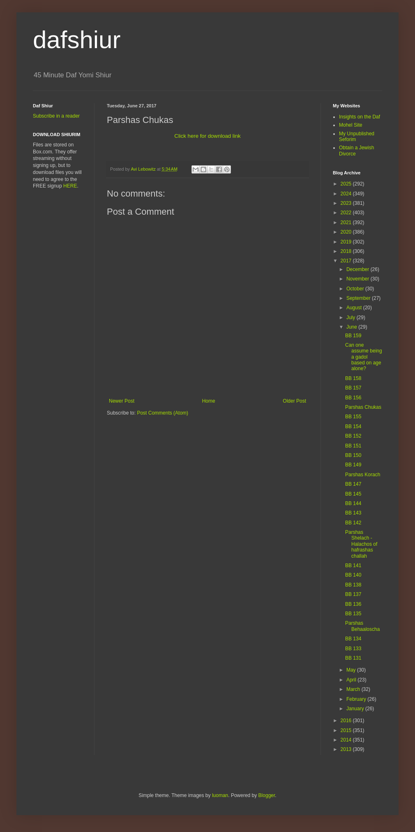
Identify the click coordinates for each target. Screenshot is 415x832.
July (351, 317)
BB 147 (353, 484)
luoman (220, 795)
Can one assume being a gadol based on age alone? (363, 357)
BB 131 (353, 658)
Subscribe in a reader (56, 116)
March (354, 689)
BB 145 (353, 494)
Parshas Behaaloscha (362, 626)
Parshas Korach (362, 474)
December (358, 269)
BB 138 (353, 585)
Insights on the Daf (359, 117)
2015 (347, 730)
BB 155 (353, 416)
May (351, 670)
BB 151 (353, 446)
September (359, 298)
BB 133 (353, 648)
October (355, 289)
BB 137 (353, 594)
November (358, 279)
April (351, 680)
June (352, 327)
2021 (347, 222)
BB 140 (353, 575)
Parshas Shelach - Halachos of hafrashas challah (361, 544)
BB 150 (353, 455)
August (354, 308)
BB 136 (353, 604)
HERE (70, 186)
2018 (347, 251)
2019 (347, 242)
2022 (347, 213)
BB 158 (353, 378)
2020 (347, 232)
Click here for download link (207, 136)
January (355, 708)
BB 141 (353, 565)
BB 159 (353, 335)
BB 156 (353, 398)
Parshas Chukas (363, 407)
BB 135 (353, 613)
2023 (347, 203)
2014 (347, 740)
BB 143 (353, 513)
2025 (347, 184)
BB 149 (353, 465)
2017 (347, 261)
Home (208, 401)
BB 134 (353, 639)
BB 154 (353, 426)
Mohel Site (350, 125)
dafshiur (76, 39)
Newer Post (121, 401)
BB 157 (353, 388)
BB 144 (353, 503)
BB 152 (353, 436)
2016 (347, 720)
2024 (347, 194)
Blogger (266, 795)
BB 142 (353, 523)
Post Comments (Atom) (162, 413)
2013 (347, 749)
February (356, 699)
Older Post (294, 401)
